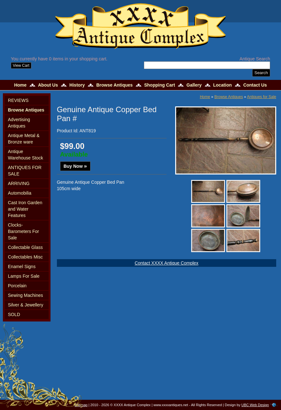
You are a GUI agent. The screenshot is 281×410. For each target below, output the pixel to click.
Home (20, 85)
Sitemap (80, 405)
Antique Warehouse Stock (25, 154)
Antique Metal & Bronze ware (24, 138)
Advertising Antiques (19, 122)
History (77, 85)
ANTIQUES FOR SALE (25, 170)
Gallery (193, 85)
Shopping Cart (159, 85)
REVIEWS (18, 100)
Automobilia (19, 193)
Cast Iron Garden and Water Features (25, 209)
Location (222, 85)
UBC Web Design (255, 405)
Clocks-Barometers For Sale (23, 231)
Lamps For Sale (24, 276)
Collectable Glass (25, 247)
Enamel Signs (21, 266)
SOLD (14, 314)
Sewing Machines (25, 295)
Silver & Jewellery (25, 304)
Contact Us (255, 85)
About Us (48, 85)
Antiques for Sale (261, 97)
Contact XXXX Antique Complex (166, 263)
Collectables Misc (25, 256)
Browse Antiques (114, 85)
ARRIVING (19, 183)
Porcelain (17, 285)
